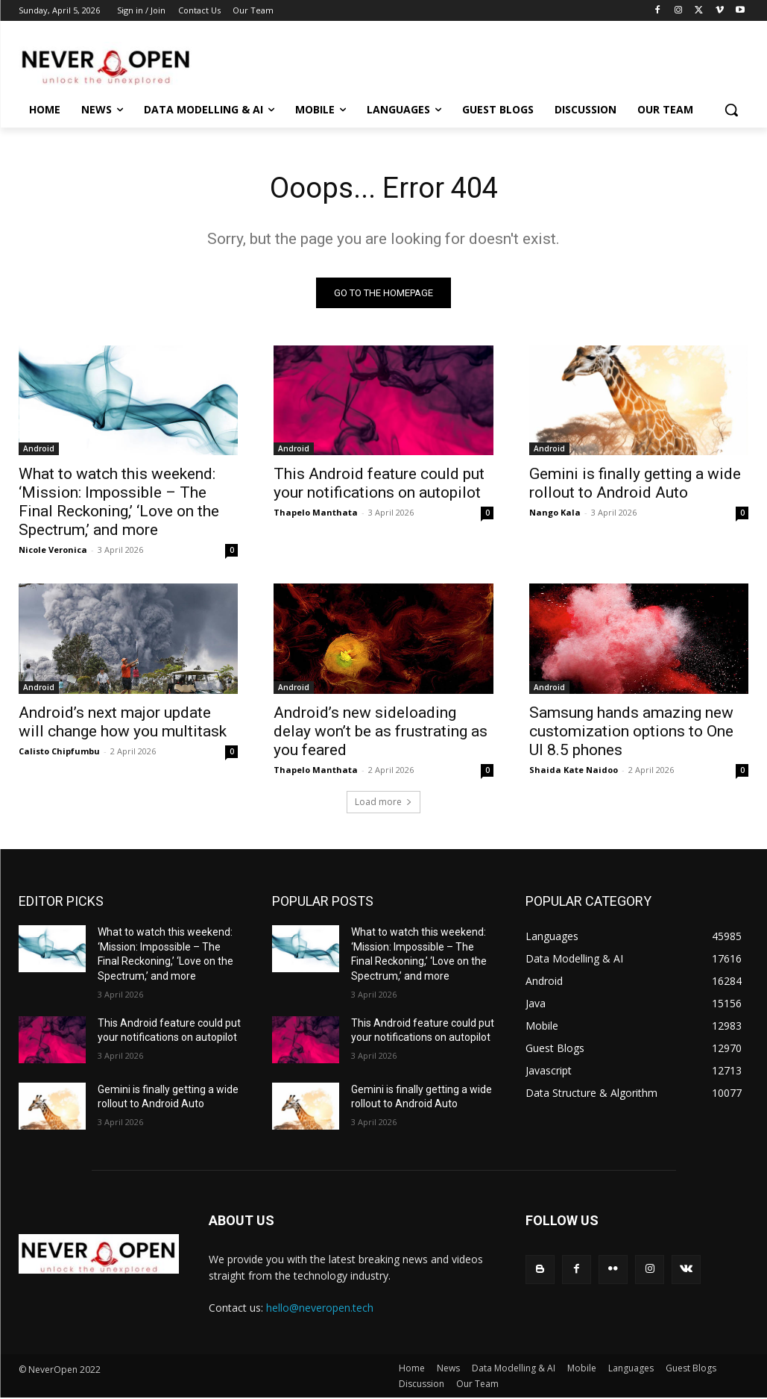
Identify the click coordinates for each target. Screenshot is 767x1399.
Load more (383, 804)
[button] (731, 110)
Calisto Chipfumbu (59, 752)
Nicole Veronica (53, 551)
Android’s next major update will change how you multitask (123, 723)
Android (38, 450)
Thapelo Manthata (316, 513)
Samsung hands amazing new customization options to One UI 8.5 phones (631, 732)
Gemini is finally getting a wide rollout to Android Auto (635, 484)
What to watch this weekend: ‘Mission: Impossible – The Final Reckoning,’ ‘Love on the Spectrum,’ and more (119, 503)
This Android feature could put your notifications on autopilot (379, 484)
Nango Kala (555, 513)
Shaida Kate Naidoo (573, 771)
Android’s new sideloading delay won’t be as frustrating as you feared (380, 732)
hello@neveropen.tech (319, 1310)
